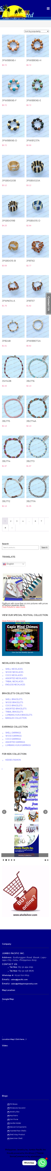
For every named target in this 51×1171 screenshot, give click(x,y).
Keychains (14, 1115)
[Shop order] (36, 31)
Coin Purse (14, 1119)
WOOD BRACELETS (14, 702)
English (8, 564)
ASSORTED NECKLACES (16, 678)
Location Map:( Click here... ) (14, 1039)
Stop (47, 860)
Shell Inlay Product (17, 1135)
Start (45, 860)
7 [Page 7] (41, 521)
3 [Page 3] (16, 521)
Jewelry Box (14, 1112)
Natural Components (18, 1127)
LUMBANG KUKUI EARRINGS (18, 745)
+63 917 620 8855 (21, 975)
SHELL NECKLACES (14, 669)
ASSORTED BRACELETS (15, 709)
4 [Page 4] (23, 521)
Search (5, 544)
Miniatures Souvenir (18, 1108)
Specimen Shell (16, 1138)
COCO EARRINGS (13, 739)
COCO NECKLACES (14, 675)
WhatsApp (6, 975)
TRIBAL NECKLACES (14, 681)
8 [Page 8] (5, 528)
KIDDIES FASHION (13, 760)
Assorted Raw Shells (18, 1131)
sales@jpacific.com (19, 979)
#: (13, 975)
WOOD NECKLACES (14, 672)
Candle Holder (15, 1123)
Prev (4, 812)
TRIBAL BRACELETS (14, 712)
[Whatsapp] (42, 1163)
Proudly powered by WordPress (21, 1153)
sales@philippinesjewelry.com (24, 984)
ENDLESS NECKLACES (15, 685)
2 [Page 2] (10, 521)
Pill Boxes (13, 1104)
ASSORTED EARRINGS (15, 742)
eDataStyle (36, 1157)
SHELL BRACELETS (13, 699)
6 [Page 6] (35, 521)
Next (45, 812)
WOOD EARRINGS (13, 736)
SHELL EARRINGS (13, 733)
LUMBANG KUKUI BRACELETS (18, 715)
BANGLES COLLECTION (16, 718)
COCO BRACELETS (13, 705)
